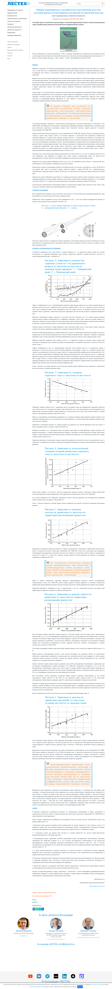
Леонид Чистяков (56, 931)
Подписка (10, 53)
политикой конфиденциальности (36, 986)
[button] (18, 16)
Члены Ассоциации (12, 42)
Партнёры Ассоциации (13, 44)
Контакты (10, 56)
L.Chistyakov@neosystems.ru (56, 939)
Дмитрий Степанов (88, 931)
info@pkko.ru (24, 935)
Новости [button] (9, 47)
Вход (8, 58)
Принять (80, 987)
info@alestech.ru (67, 944)
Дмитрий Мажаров (23, 931)
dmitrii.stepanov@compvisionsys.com (88, 937)
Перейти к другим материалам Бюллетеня (44, 892)
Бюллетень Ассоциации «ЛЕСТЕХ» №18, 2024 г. (68, 19)
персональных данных (96, 984)
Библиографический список (97, 886)
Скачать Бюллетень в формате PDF (41, 896)
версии (71, 150)
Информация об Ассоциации (15, 50)
